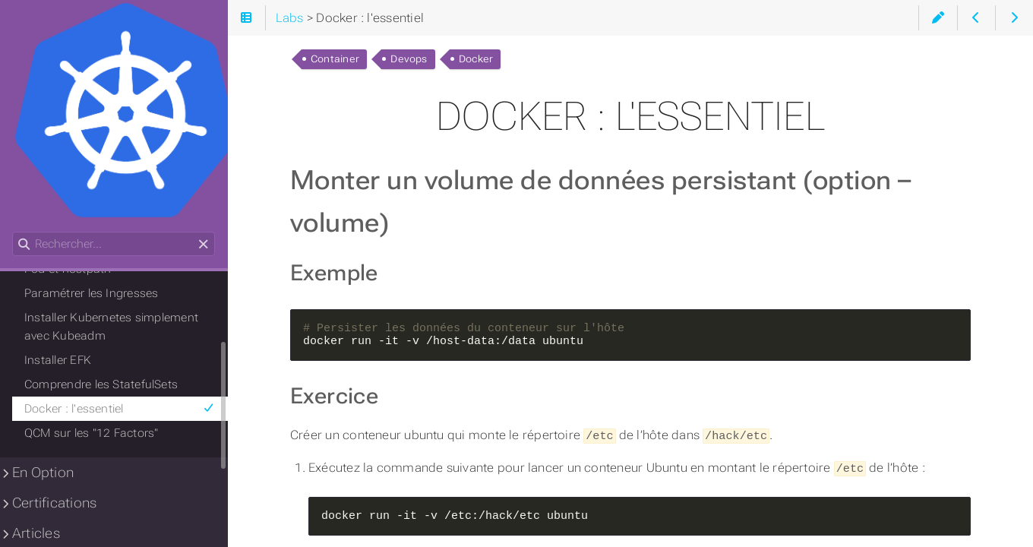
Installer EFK (57, 360)
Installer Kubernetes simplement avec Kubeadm (111, 327)
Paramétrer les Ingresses (91, 293)
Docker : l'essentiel (119, 409)
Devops (408, 59)
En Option (43, 472)
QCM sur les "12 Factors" (91, 433)
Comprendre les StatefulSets (101, 384)
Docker (476, 59)
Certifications (54, 503)
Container (335, 59)
